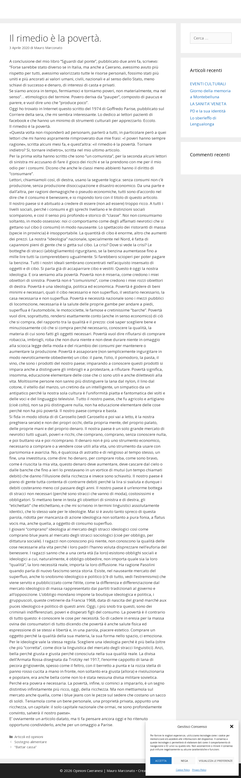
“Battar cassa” (25, 747)
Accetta (160, 760)
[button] (231, 726)
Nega (184, 760)
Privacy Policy (199, 769)
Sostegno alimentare (30, 742)
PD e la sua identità (208, 111)
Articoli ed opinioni (28, 737)
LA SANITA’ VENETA (208, 103)
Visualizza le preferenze (216, 760)
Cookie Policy (183, 769)
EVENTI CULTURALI (208, 83)
